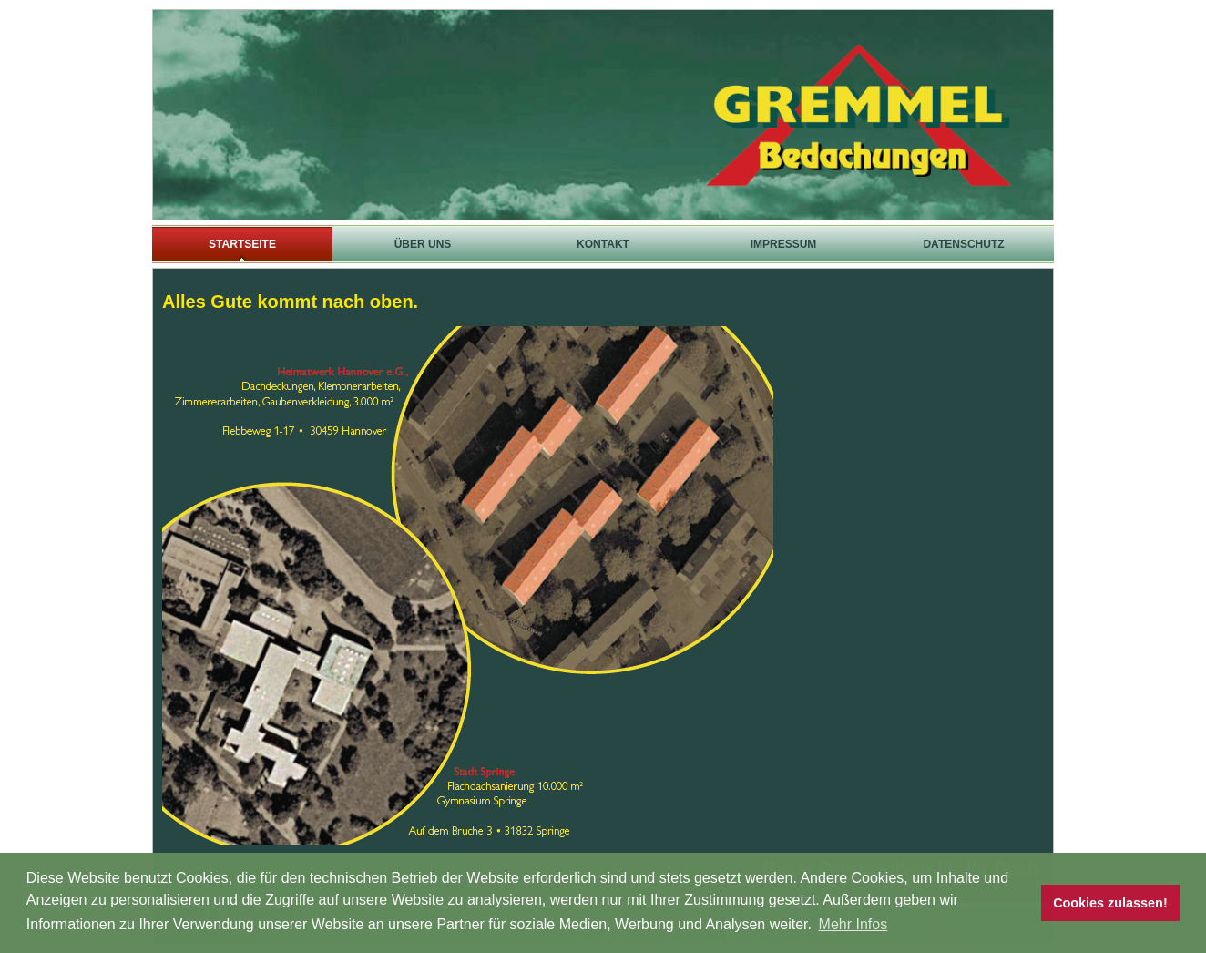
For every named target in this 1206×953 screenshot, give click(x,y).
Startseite (242, 244)
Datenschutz (963, 244)
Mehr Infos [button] (853, 924)
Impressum (784, 244)
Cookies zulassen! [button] (1110, 903)
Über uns (423, 244)
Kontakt (603, 244)
